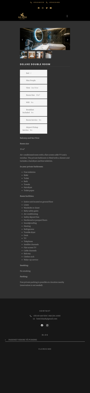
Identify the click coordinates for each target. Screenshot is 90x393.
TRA (79, 390)
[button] (67, 16)
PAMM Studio (56, 390)
